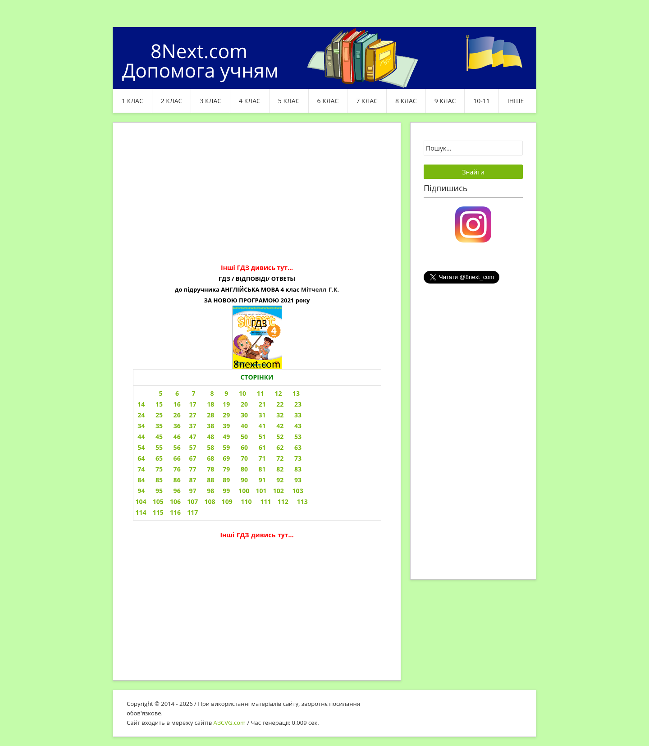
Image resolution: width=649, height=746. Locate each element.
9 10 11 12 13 (262, 393)
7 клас (367, 100)
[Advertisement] (257, 199)
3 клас (210, 100)
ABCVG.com (230, 723)
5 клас (289, 100)
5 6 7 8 (186, 393)
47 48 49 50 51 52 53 (245, 436)
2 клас (172, 100)
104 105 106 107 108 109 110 (194, 501)
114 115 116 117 (167, 512)
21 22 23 (280, 404)
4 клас (250, 100)
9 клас (445, 100)
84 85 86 (158, 480)
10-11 (481, 100)
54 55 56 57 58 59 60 (192, 447)
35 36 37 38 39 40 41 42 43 (228, 425)
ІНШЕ (515, 100)
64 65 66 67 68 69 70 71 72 (210, 458)
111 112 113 (284, 501)
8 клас (406, 100)
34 (140, 425)
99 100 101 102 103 (263, 490)
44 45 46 (158, 436)
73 (298, 458)
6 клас (328, 100)
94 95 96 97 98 (175, 490)
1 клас (132, 100)
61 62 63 (280, 447)
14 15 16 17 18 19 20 (192, 404)
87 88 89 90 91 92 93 (245, 480)
